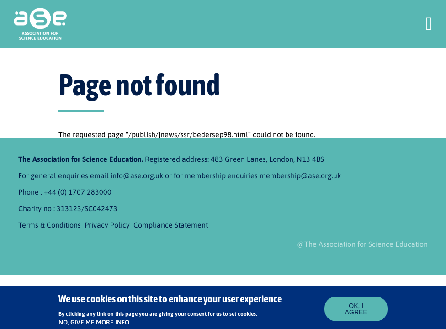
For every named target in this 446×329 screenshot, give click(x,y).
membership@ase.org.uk (300, 175)
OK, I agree (356, 311)
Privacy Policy (108, 225)
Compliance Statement (170, 225)
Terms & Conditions (49, 225)
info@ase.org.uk (137, 175)
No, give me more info (93, 324)
